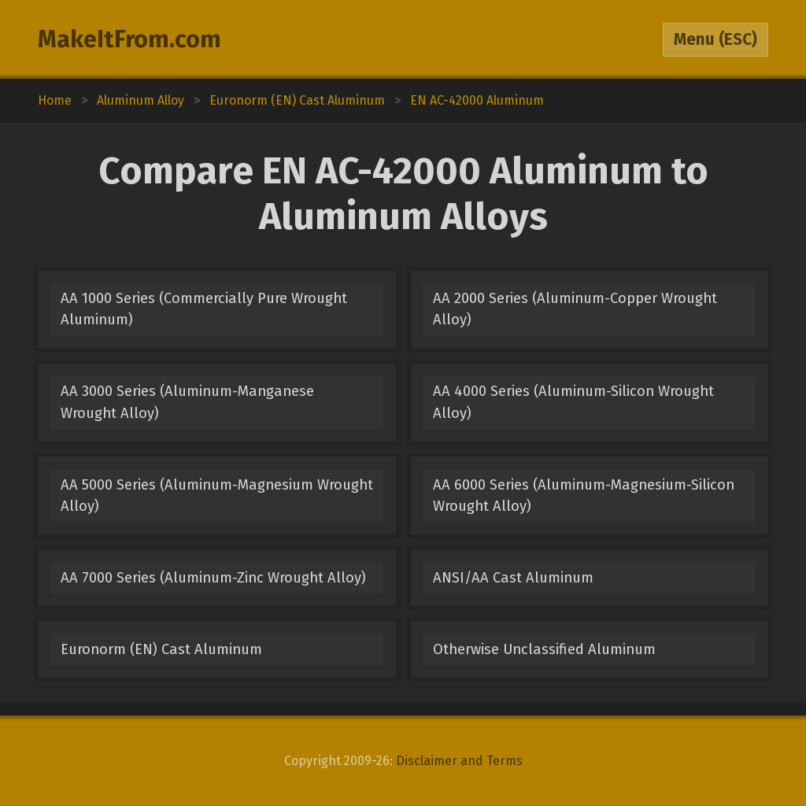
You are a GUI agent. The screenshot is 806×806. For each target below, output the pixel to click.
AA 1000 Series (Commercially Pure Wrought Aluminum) (204, 309)
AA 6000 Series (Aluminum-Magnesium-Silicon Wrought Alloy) (583, 495)
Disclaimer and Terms (459, 760)
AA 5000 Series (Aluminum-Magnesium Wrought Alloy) (217, 495)
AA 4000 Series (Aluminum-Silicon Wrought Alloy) (573, 402)
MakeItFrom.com (129, 39)
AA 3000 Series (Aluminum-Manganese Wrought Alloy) (187, 402)
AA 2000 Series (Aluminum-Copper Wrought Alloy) (575, 309)
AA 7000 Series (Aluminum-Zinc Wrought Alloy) (213, 577)
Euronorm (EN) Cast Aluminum (161, 649)
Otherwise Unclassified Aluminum (544, 649)
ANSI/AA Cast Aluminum (513, 577)
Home (55, 100)
